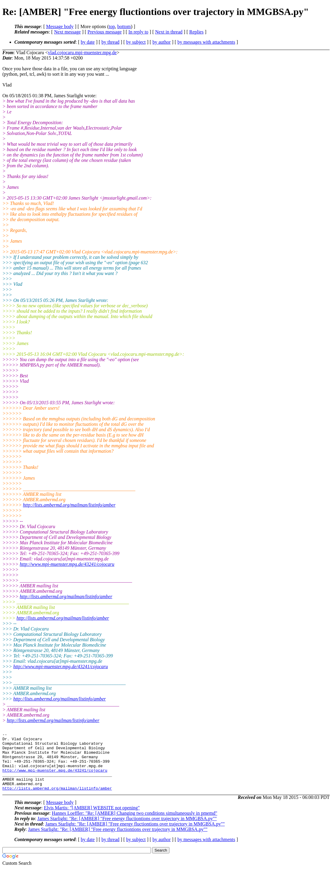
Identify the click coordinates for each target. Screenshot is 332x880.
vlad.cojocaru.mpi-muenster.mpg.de (82, 52)
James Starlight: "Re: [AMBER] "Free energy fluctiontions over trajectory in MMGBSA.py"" (127, 830)
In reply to (138, 31)
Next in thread (169, 31)
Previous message (105, 31)
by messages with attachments (206, 42)
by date (88, 42)
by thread (111, 42)
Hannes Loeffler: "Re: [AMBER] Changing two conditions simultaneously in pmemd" (134, 824)
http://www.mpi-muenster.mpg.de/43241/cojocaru (67, 564)
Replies (196, 31)
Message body (60, 26)
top (112, 26)
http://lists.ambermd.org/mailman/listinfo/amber (69, 504)
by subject (136, 42)
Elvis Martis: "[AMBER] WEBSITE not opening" (92, 819)
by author (161, 42)
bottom (124, 26)
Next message (67, 31)
